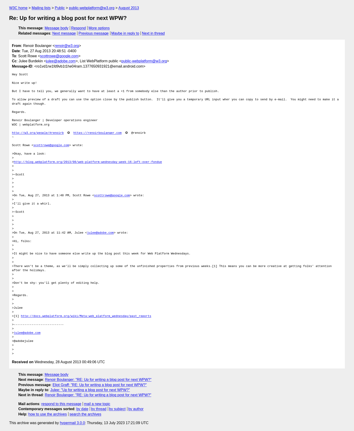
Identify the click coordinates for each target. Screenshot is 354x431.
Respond (78, 28)
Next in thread (153, 33)
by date (82, 409)
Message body (56, 28)
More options (99, 28)
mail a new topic (97, 404)
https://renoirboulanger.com (97, 133)
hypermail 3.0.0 (72, 423)
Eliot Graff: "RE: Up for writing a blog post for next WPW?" (99, 385)
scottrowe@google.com (59, 56)
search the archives (85, 414)
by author (136, 409)
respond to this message (61, 404)
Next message (64, 33)
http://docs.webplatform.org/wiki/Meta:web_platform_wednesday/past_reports (86, 316)
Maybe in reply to (125, 33)
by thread (98, 409)
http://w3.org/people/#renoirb (38, 133)
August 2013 (128, 8)
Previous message (94, 33)
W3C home (18, 8)
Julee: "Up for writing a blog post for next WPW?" (90, 390)
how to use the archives (47, 414)
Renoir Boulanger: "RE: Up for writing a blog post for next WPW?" (98, 380)
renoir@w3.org (67, 46)
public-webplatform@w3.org (91, 8)
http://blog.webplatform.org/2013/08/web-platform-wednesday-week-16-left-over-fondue (88, 162)
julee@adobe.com (61, 61)
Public (60, 8)
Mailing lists (41, 8)
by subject (117, 409)
